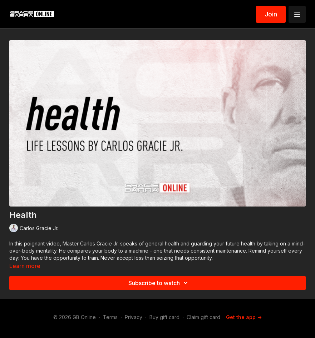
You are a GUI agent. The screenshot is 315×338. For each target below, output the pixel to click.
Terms (110, 317)
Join (271, 14)
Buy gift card (164, 317)
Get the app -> (244, 317)
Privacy (133, 317)
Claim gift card (203, 317)
